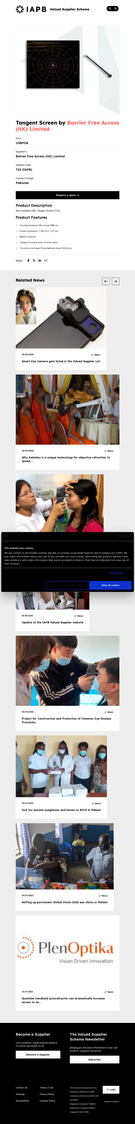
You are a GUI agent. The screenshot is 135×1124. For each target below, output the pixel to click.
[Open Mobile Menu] (115, 8)
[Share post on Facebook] (29, 261)
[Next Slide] (115, 281)
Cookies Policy (47, 1100)
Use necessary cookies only (67, 585)
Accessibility (22, 1100)
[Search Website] (110, 9)
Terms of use (47, 1087)
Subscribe (94, 1059)
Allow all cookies (110, 585)
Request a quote (67, 195)
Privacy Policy (47, 1094)
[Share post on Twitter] (35, 261)
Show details (117, 573)
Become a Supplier (38, 1054)
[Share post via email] (47, 261)
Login (110, 1089)
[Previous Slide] (106, 281)
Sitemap (20, 1094)
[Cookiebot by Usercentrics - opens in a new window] (118, 536)
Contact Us (21, 1087)
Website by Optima (111, 1102)
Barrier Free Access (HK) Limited (67, 125)
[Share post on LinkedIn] (41, 261)
